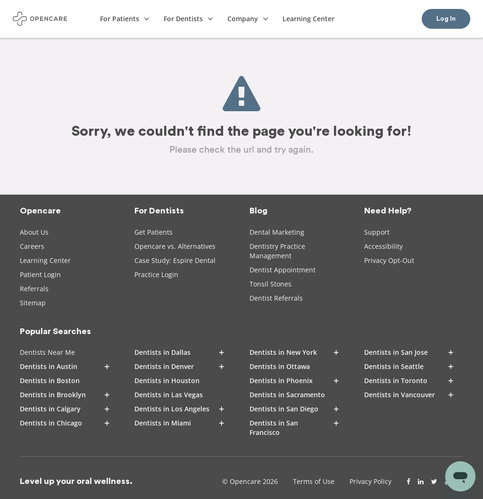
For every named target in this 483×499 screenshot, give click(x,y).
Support (377, 232)
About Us (34, 232)
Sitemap (33, 302)
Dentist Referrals (276, 298)
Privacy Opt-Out (389, 260)
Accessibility (383, 246)
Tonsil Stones (270, 283)
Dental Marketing (277, 232)
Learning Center (45, 260)
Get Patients (153, 232)
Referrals (34, 288)
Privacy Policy (370, 481)
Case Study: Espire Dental (175, 260)
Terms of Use (313, 481)
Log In (446, 19)
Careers (32, 246)
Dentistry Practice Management (277, 251)
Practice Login (156, 274)
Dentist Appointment (283, 269)
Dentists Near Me (47, 352)
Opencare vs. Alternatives (175, 246)
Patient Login (40, 274)
